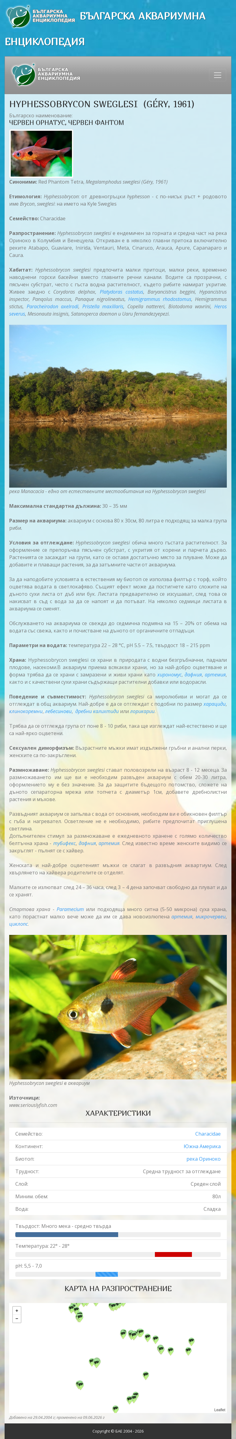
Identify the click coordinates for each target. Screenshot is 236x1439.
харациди (215, 704)
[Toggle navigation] (217, 75)
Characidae (208, 1133)
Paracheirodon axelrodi (52, 306)
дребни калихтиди (97, 711)
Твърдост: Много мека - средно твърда (63, 1226)
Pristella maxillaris (102, 306)
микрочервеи (211, 916)
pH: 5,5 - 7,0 (28, 1265)
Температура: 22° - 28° (42, 1246)
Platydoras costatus (121, 291)
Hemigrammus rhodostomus (159, 299)
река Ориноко (203, 1158)
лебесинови (58, 711)
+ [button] (17, 1311)
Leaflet (219, 1410)
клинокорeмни (26, 711)
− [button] (17, 1319)
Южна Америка (202, 1146)
